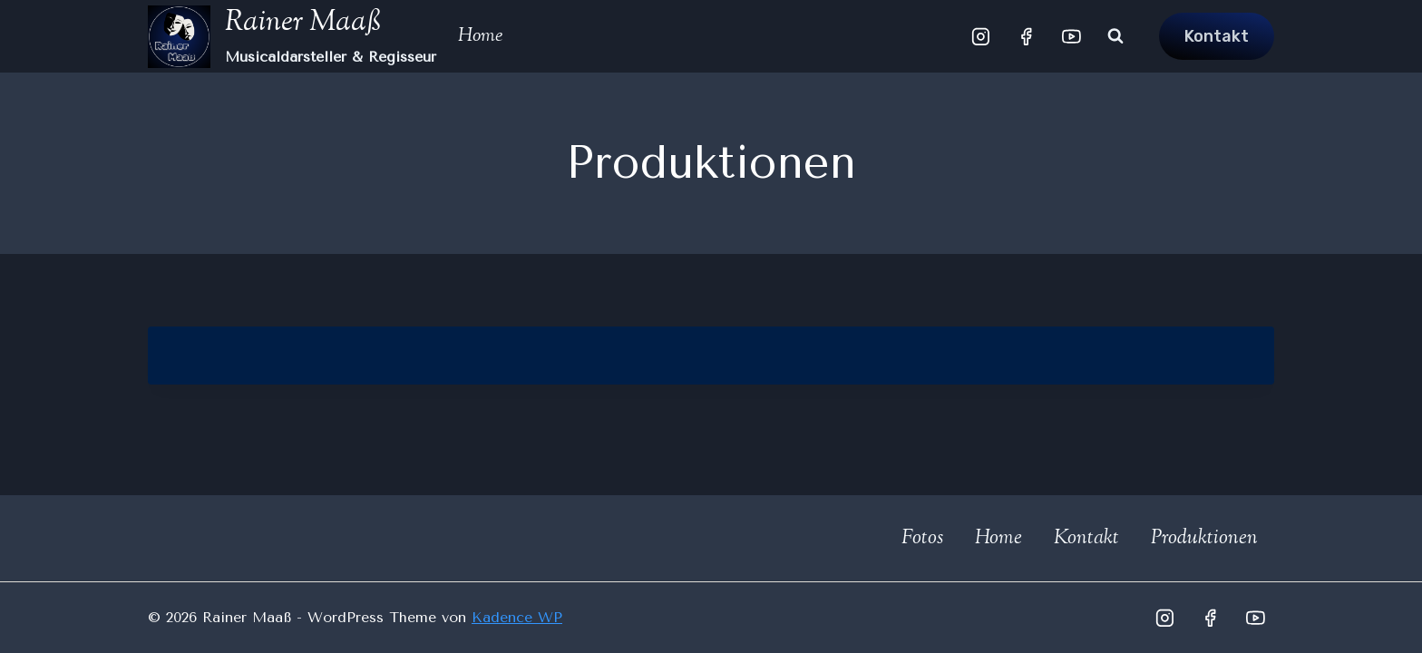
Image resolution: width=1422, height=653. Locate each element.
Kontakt (1216, 36)
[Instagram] (981, 36)
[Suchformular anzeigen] (1115, 36)
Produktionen (1204, 538)
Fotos (922, 538)
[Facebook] (1027, 36)
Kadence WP (517, 617)
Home (480, 36)
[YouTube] (1071, 36)
